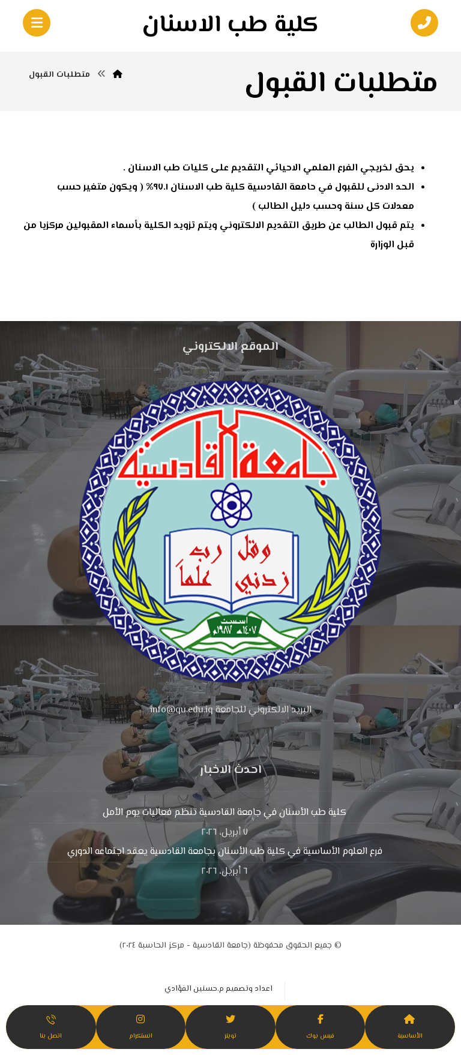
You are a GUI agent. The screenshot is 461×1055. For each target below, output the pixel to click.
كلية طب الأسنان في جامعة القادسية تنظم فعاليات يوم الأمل (224, 812)
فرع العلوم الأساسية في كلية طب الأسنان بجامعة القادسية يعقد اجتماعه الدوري (224, 851)
